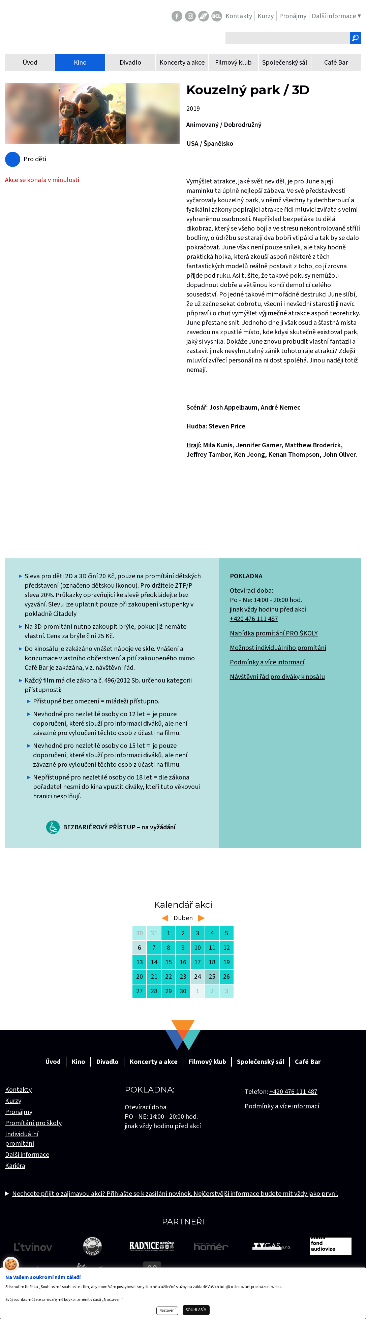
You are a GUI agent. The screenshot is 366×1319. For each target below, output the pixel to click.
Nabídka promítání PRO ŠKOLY (274, 633)
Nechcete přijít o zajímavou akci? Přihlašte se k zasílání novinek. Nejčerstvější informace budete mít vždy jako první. (175, 1194)
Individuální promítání (21, 1139)
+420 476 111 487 (254, 619)
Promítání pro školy (33, 1123)
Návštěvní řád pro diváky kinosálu (277, 677)
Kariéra (15, 1166)
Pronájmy (18, 1112)
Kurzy (13, 1101)
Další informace (27, 1154)
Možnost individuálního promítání (278, 648)
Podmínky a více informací (267, 662)
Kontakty (18, 1090)
